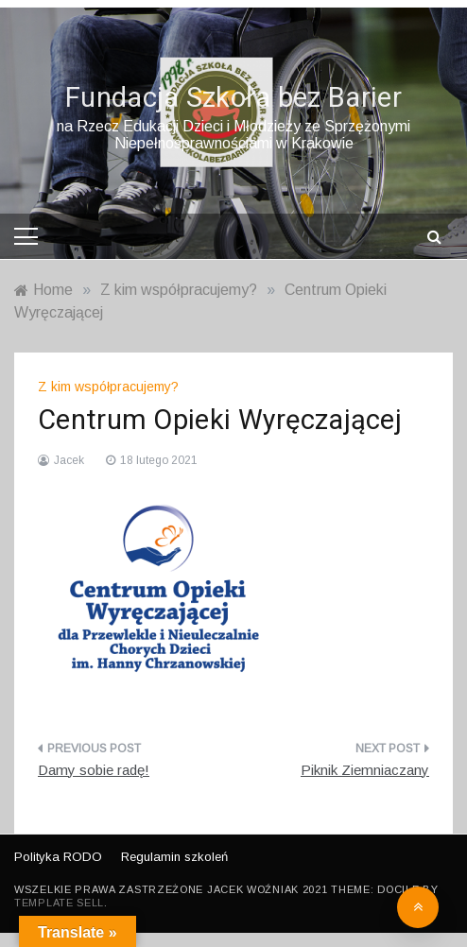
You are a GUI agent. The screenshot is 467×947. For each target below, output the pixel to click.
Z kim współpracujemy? (108, 386)
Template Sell (59, 902)
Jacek (69, 460)
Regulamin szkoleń (174, 857)
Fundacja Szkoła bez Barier (233, 98)
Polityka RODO (58, 857)
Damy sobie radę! (93, 770)
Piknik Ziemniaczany (365, 770)
